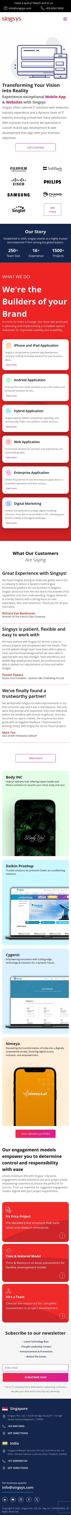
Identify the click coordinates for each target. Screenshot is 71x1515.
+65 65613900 (16, 1426)
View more (11, 364)
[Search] (35, 1367)
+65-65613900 (55, 8)
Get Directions (18, 1433)
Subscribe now (36, 1377)
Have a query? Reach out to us (34, 3)
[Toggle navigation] (65, 19)
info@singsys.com (20, 8)
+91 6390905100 (17, 1461)
